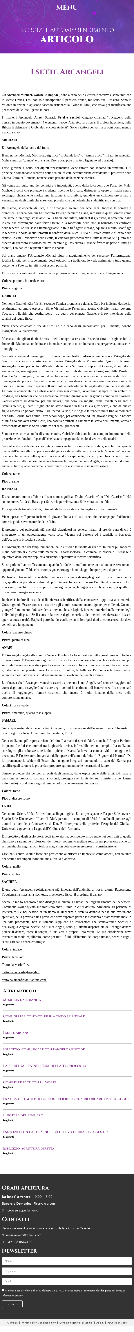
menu (67, 7)
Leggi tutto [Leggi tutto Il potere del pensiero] (8, 1120)
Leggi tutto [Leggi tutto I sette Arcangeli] (8, 1037)
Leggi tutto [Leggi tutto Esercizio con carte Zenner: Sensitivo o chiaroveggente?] (8, 1136)
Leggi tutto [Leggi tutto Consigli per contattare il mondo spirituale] (8, 1021)
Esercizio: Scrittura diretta (28, 1148)
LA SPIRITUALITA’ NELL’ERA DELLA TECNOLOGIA (44, 1066)
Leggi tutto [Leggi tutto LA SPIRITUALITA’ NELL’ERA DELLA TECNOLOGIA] (8, 1070)
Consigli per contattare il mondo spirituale (44, 1016)
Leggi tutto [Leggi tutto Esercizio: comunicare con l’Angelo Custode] (8, 1054)
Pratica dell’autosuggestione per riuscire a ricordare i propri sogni (66, 1099)
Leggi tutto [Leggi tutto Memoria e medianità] (8, 1004)
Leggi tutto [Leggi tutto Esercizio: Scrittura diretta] (8, 1153)
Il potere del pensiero (23, 1115)
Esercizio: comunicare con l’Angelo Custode (44, 1049)
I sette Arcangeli (18, 1032)
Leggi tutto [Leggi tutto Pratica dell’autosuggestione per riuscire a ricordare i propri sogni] (8, 1103)
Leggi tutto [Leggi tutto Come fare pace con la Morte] (8, 1087)
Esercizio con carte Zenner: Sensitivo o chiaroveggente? (55, 1132)
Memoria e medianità (22, 999)
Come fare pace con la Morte (30, 1082)
